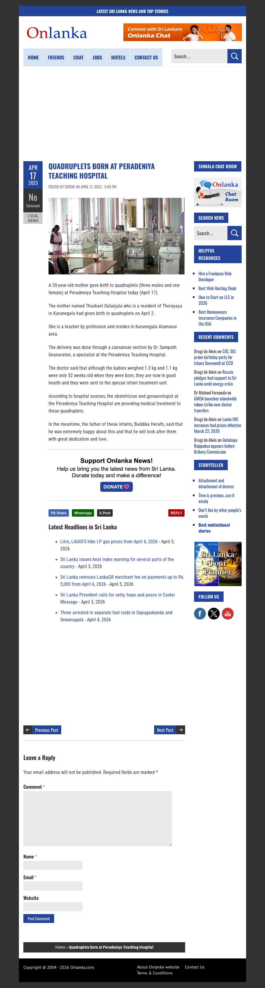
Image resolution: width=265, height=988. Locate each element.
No (33, 197)
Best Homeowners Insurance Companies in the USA (217, 317)
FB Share (59, 513)
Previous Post (46, 730)
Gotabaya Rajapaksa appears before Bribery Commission (215, 445)
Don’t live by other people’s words (219, 513)
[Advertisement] (132, 113)
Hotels (118, 57)
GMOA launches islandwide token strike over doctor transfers (215, 404)
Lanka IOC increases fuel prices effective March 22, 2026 (217, 425)
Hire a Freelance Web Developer (215, 276)
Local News (33, 218)
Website (31, 897)
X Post (104, 513)
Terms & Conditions (155, 973)
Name (30, 856)
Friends (56, 57)
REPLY (176, 513)
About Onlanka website (158, 967)
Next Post (165, 730)
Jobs (97, 57)
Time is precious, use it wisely (216, 498)
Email (29, 877)
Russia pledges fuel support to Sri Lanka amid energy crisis (215, 377)
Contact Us (194, 967)
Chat (78, 57)
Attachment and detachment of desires (216, 483)
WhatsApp (83, 513)
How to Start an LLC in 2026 (216, 300)
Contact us (146, 57)
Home (33, 57)
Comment (33, 205)
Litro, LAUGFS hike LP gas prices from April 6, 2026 (109, 541)
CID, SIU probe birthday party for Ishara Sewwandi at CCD (215, 357)
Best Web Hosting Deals (217, 288)
